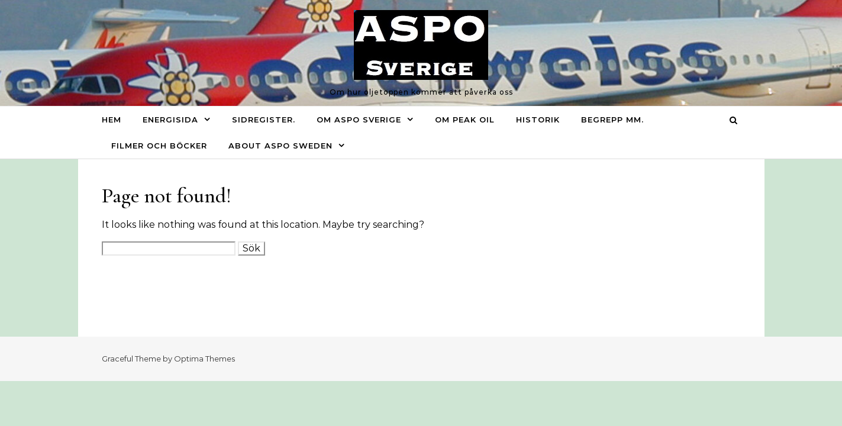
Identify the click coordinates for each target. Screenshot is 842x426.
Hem (111, 119)
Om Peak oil (465, 119)
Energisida (170, 119)
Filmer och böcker (159, 145)
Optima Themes (204, 358)
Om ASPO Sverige (359, 119)
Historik (538, 119)
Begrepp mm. (612, 119)
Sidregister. (263, 119)
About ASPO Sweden (280, 145)
